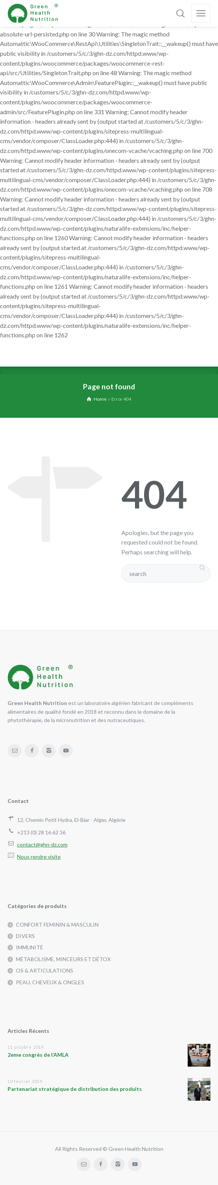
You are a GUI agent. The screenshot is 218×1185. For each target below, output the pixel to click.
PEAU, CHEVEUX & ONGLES (50, 982)
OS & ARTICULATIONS (44, 970)
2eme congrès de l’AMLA (38, 1054)
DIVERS (25, 936)
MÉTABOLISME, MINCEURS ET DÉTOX (63, 959)
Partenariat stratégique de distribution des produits (75, 1089)
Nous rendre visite (39, 856)
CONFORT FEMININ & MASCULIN (57, 924)
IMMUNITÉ (29, 947)
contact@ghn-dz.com (42, 844)
